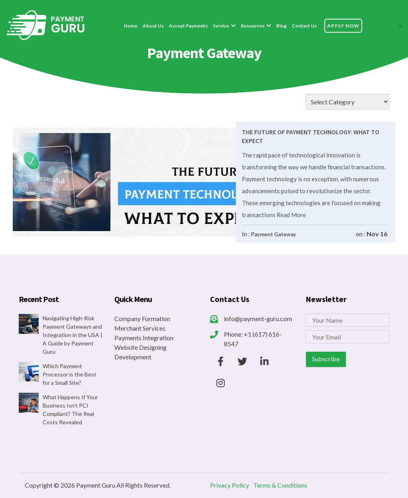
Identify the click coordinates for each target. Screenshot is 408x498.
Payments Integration (143, 337)
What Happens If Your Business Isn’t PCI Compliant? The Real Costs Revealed (70, 409)
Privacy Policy (229, 485)
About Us (153, 26)
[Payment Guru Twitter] (242, 361)
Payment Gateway (273, 234)
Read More (290, 214)
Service (221, 26)
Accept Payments (188, 26)
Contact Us (304, 26)
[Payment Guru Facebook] (220, 361)
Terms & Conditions (280, 485)
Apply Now (343, 26)
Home (130, 26)
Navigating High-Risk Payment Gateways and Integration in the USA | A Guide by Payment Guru (72, 335)
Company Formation (142, 318)
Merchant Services (139, 328)
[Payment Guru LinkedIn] (264, 361)
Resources (253, 26)
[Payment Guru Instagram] (220, 382)
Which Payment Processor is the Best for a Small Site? (69, 374)
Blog (281, 26)
